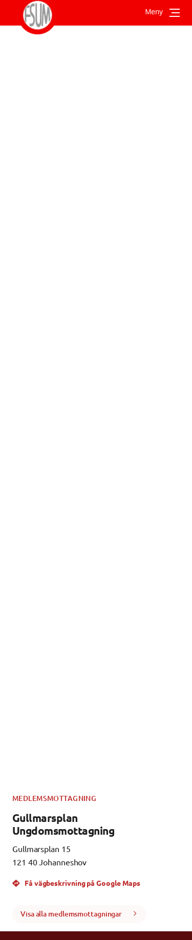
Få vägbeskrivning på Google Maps (76, 882)
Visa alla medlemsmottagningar (71, 914)
